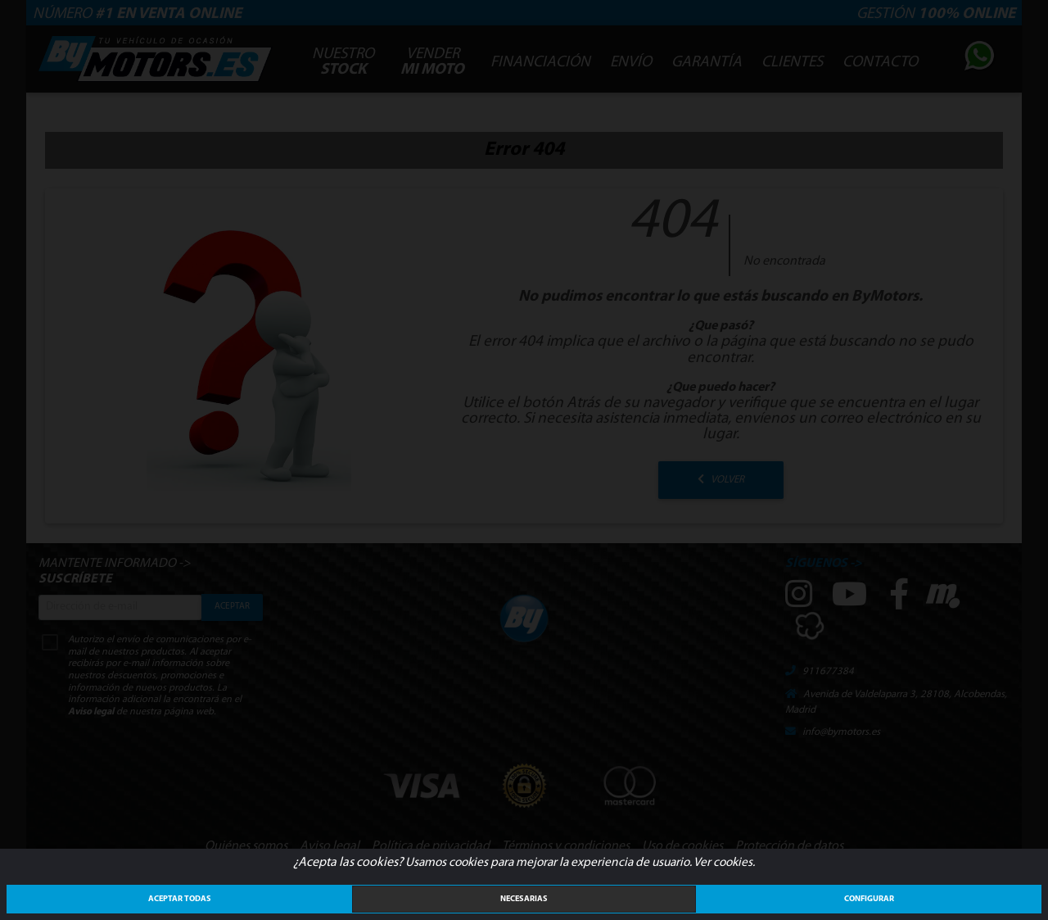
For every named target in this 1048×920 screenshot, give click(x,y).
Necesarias (524, 899)
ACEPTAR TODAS (179, 899)
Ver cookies (722, 862)
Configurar (869, 899)
